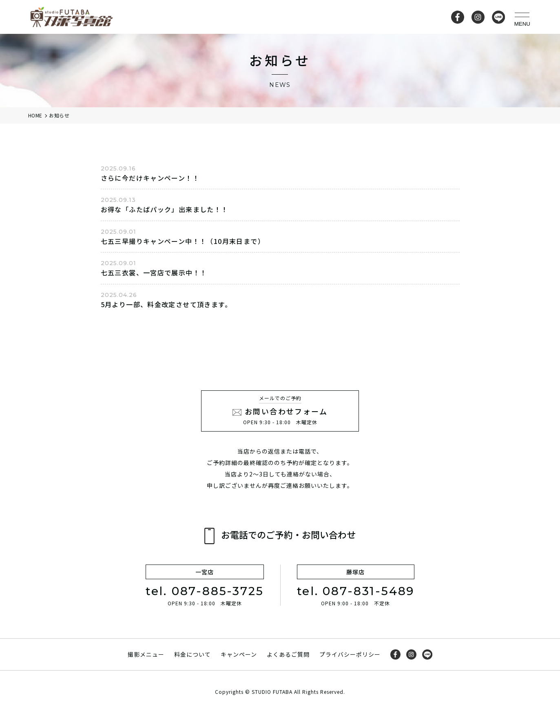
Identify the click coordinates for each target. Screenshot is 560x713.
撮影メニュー (146, 654)
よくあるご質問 (288, 654)
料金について (192, 654)
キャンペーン (239, 654)
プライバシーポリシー (350, 654)
